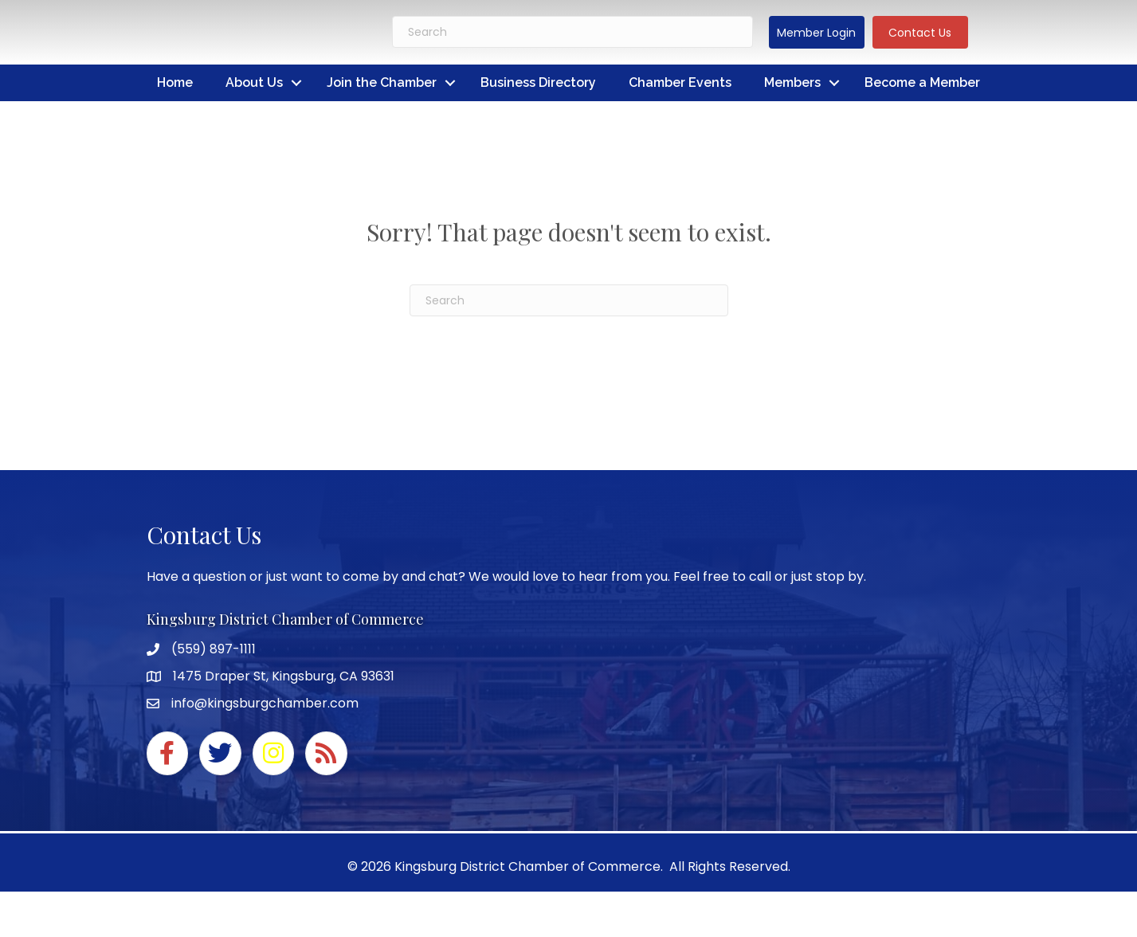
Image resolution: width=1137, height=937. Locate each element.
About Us (254, 82)
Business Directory (538, 82)
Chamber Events (680, 82)
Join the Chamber (382, 82)
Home (175, 82)
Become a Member (922, 82)
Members (792, 82)
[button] (817, 32)
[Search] (572, 32)
